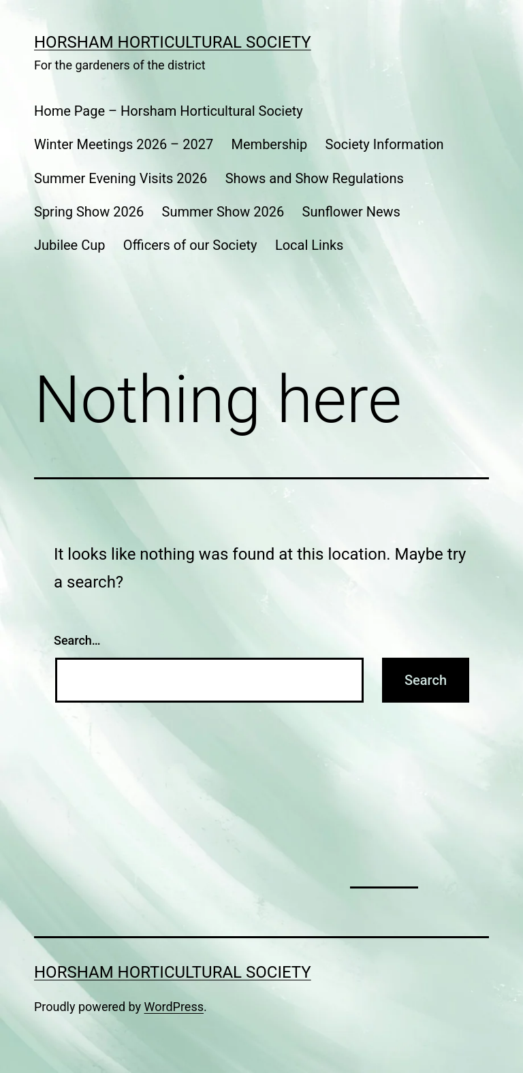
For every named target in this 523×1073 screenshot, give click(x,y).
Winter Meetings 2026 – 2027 (123, 144)
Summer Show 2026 (223, 212)
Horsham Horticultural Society (172, 42)
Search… (77, 640)
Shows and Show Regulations (314, 178)
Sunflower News (351, 212)
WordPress (174, 1006)
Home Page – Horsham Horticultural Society (168, 111)
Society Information (385, 144)
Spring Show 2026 (89, 212)
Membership (270, 144)
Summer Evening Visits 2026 (120, 178)
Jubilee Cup (69, 245)
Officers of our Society (190, 245)
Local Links (309, 245)
